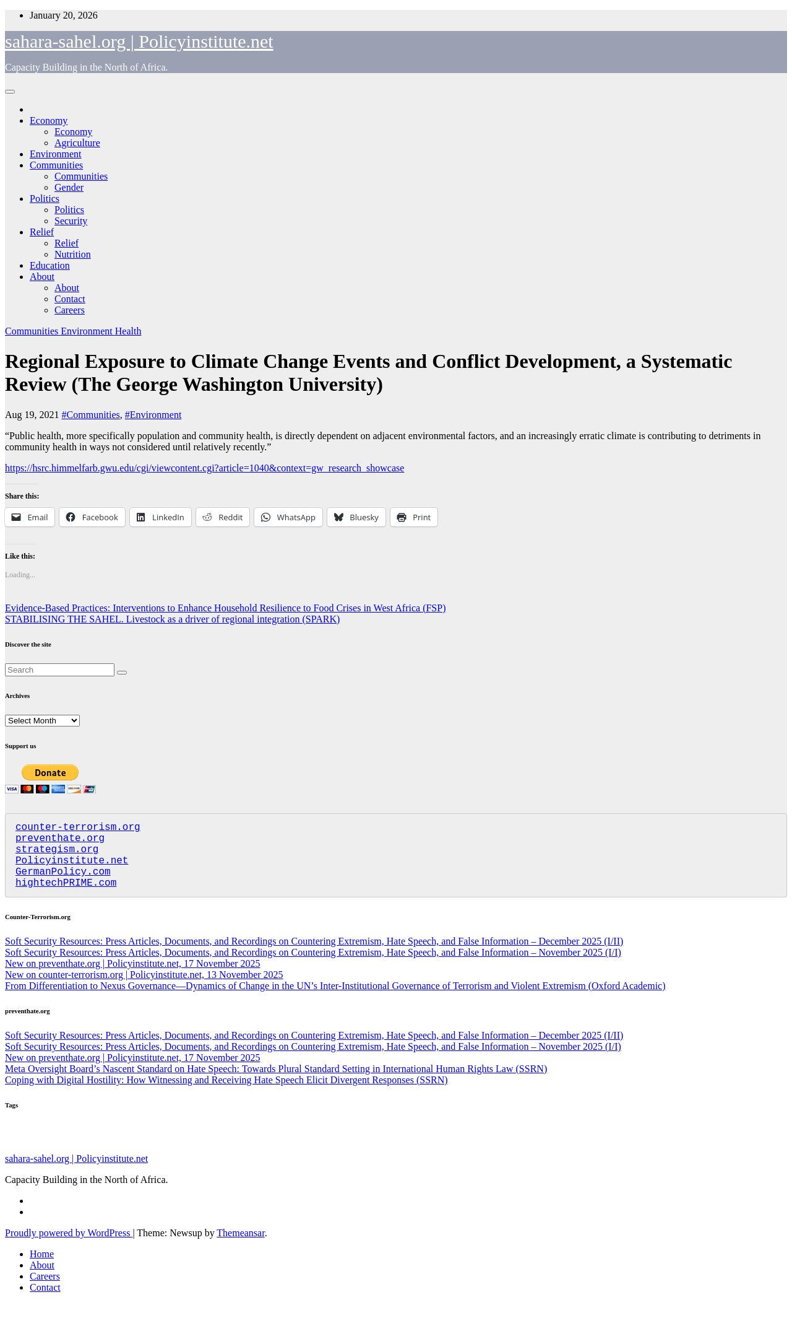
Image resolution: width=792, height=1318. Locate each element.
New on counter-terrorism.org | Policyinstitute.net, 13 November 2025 (144, 989)
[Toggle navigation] (10, 92)
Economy (48, 120)
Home (42, 1268)
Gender (69, 187)
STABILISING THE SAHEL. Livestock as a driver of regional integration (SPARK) (172, 619)
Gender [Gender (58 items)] (323, 1151)
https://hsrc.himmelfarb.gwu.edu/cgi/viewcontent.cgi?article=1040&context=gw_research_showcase (204, 468)
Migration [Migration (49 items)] (515, 1151)
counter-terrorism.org (77, 829)
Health (128, 331)
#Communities (91, 414)
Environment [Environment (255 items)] (148, 1149)
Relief (42, 232)
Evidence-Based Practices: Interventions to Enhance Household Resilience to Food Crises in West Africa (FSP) (225, 608)
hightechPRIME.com (65, 897)
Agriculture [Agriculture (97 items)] (219, 1150)
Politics (44, 198)
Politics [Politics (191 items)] (83, 1149)
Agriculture (77, 142)
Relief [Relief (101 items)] (18, 1150)
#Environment (153, 414)
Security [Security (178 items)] (555, 1149)
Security (70, 221)
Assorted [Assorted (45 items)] (46, 1151)
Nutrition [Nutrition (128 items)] (393, 1149)
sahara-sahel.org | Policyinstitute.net (139, 41)
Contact (69, 299)
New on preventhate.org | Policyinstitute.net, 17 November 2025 (132, 978)
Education (50, 265)
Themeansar (240, 1247)
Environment (56, 154)
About (42, 276)
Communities (56, 165)
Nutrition (72, 254)
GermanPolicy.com (63, 883)
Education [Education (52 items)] (353, 1151)
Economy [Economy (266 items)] (277, 1148)
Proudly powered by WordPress (68, 1247)
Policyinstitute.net (71, 869)
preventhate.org (60, 842)
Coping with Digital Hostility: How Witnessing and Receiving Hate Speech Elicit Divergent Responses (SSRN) (226, 1094)
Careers (69, 310)
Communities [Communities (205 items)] (458, 1148)
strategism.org (56, 856)
